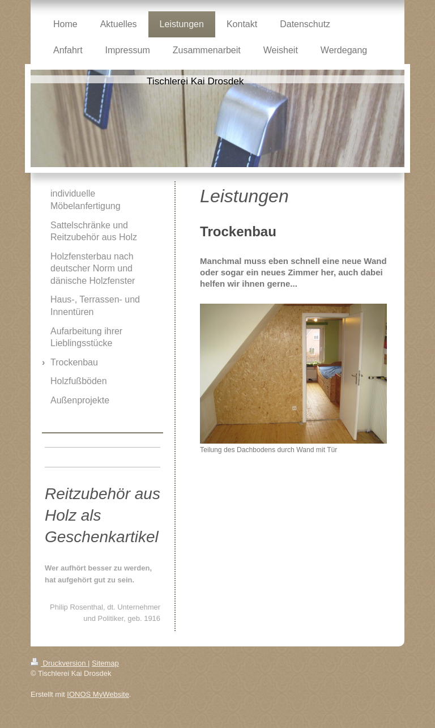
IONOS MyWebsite (98, 694)
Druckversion (59, 663)
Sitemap (105, 663)
